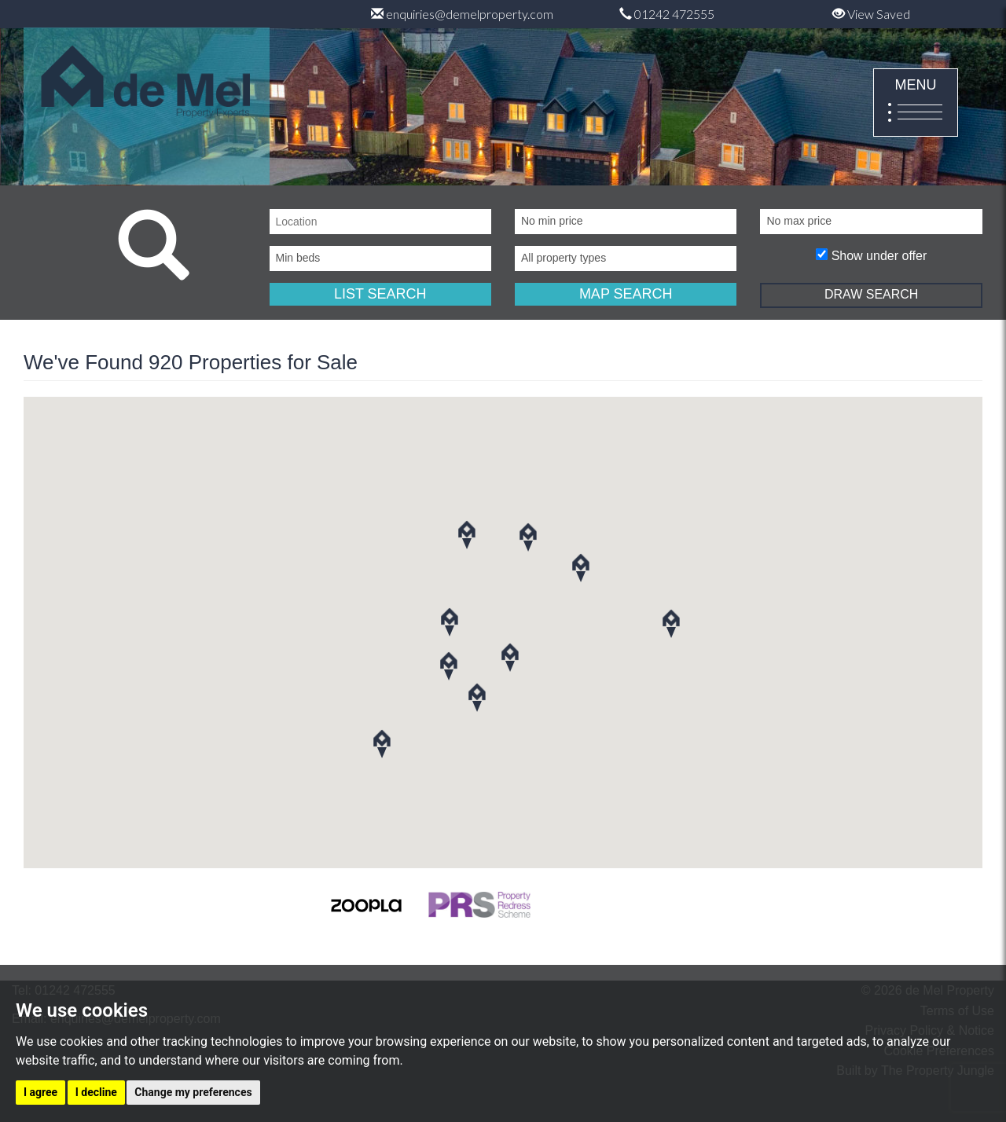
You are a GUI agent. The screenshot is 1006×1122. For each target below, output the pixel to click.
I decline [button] (96, 1092)
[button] (476, 697)
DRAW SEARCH (871, 294)
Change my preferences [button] (193, 1092)
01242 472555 (666, 13)
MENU (915, 103)
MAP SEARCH (626, 294)
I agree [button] (40, 1092)
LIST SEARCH (380, 294)
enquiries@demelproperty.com (462, 13)
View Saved (871, 13)
